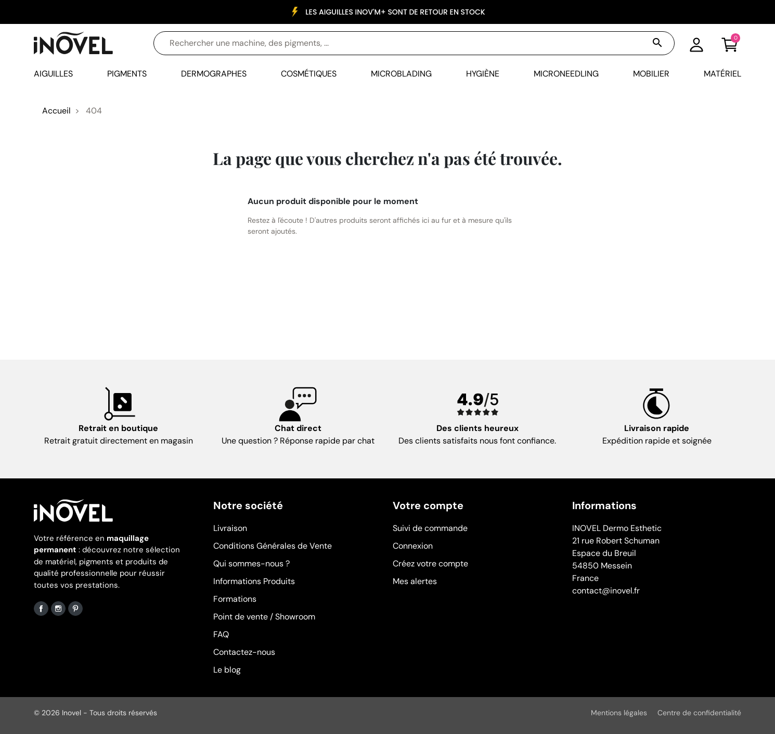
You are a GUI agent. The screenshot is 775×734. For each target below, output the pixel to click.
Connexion (413, 545)
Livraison (230, 528)
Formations (234, 598)
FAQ (221, 634)
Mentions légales (619, 712)
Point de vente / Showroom (264, 616)
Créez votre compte (430, 563)
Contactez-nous (244, 652)
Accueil (56, 110)
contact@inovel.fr (606, 590)
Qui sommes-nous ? (251, 563)
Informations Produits (254, 581)
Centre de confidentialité (699, 712)
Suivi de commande (430, 528)
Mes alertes (415, 581)
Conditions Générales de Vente (272, 545)
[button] (729, 43)
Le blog (227, 669)
